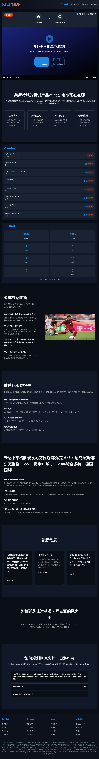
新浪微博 (80, 727)
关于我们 (5, 724)
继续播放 (41, 62)
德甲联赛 (29, 731)
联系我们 (5, 727)
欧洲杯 (53, 727)
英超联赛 (29, 724)
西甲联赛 (29, 727)
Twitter (79, 734)
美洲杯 (53, 734)
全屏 (58, 62)
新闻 (94, 4)
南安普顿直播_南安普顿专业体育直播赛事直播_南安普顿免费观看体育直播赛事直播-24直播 (68, 749)
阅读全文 (11, 580)
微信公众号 (80, 724)
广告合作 (5, 731)
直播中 (64, 4)
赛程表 (75, 4)
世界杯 (53, 731)
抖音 (78, 731)
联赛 (85, 4)
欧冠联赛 (54, 724)
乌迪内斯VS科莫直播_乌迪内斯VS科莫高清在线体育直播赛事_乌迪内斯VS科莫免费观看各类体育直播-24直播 (49, 745)
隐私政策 (5, 734)
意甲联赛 (29, 734)
